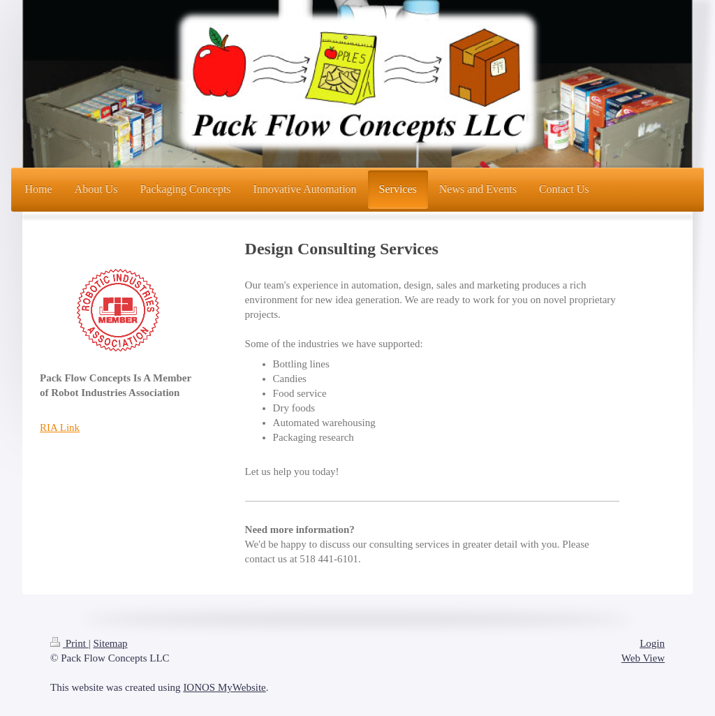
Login (652, 643)
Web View (643, 658)
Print (69, 643)
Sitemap (110, 643)
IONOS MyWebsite (224, 687)
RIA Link (60, 427)
